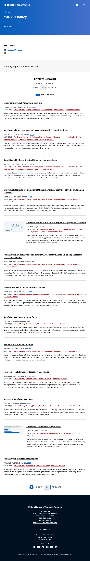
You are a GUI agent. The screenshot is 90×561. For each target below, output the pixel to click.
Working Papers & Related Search (21, 66)
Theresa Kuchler (47, 110)
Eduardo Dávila (31, 379)
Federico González (34, 139)
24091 (34, 376)
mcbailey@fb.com (14, 50)
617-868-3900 (45, 518)
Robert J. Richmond (77, 294)
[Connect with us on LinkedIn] (38, 547)
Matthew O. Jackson (30, 137)
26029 (29, 321)
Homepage (45, 530)
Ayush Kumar (59, 110)
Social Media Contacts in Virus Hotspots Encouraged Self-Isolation (56, 222)
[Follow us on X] (34, 547)
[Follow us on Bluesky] (42, 547)
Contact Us (45, 511)
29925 (30, 197)
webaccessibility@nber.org (45, 522)
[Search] (77, 5)
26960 (30, 292)
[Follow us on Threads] (47, 547)
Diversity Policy (45, 537)
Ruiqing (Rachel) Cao (34, 406)
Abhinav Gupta (31, 294)
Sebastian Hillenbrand (46, 294)
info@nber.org (45, 520)
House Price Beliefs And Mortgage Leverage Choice (26, 371)
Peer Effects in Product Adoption (18, 344)
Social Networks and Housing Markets (43, 426)
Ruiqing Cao (53, 433)
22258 (28, 463)
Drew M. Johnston (33, 110)
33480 (33, 107)
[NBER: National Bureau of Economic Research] (19, 6)
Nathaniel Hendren (75, 137)
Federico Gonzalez (34, 169)
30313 (32, 134)
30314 (32, 164)
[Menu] (83, 5)
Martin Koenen (46, 199)
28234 (34, 262)
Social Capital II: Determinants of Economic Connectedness (30, 159)
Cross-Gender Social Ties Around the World (23, 102)
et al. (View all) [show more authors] (48, 139)
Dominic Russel (72, 199)
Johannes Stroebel (73, 110)
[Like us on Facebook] (51, 547)
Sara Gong (22, 139)
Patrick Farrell (31, 324)
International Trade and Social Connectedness (24, 287)
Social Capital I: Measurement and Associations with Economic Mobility (36, 130)
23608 (29, 403)
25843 (28, 349)
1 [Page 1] (31, 487)
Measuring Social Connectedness (18, 399)
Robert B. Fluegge (10, 139)
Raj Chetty (18, 137)
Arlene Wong (75, 351)
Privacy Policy (45, 539)
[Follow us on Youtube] (56, 547)
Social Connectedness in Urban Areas (20, 317)
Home (7, 12)
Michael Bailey (19, 110)
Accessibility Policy (45, 535)
